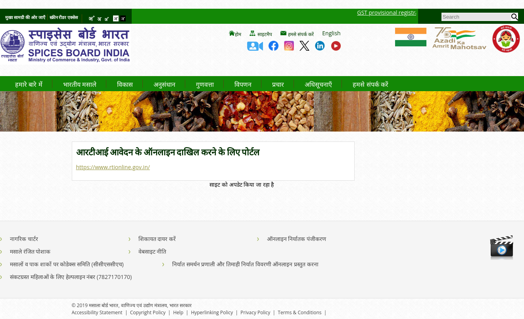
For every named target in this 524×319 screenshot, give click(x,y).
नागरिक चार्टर (24, 239)
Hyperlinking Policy (212, 312)
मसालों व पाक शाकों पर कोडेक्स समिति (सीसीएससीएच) (67, 264)
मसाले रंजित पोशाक (30, 251)
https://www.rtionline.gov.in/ (113, 167)
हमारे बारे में (28, 85)
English (331, 33)
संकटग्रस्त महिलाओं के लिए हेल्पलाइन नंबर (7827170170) (71, 277)
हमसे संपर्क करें (301, 34)
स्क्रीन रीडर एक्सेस (64, 17)
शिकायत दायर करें (157, 239)
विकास (125, 85)
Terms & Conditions (299, 312)
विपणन (242, 85)
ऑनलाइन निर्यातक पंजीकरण (296, 239)
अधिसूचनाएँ (318, 85)
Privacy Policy (255, 312)
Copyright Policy (148, 312)
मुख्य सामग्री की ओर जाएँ (25, 17)
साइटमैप (264, 34)
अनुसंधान (164, 85)
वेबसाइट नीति (152, 251)
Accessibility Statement (97, 312)
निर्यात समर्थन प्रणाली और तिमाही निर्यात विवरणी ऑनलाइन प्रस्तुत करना (245, 264)
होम (238, 34)
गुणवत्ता (205, 85)
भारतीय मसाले (79, 85)
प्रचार (278, 85)
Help (178, 312)
